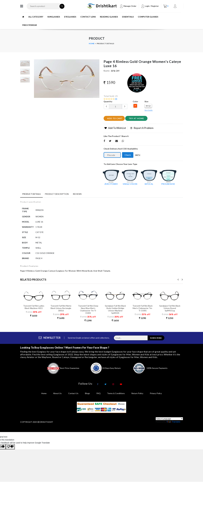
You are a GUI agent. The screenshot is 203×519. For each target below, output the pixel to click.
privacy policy (156, 394)
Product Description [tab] (57, 194)
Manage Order (128, 6)
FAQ (99, 394)
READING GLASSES (109, 17)
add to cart (115, 118)
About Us (57, 394)
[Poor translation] (10, 447)
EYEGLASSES (70, 17)
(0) (110, 99)
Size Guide (148, 110)
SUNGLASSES (53, 17)
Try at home (136, 118)
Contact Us (73, 394)
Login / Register (150, 6)
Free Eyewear (29, 25)
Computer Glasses (148, 17)
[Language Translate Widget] (169, 419)
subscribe (156, 339)
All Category (35, 17)
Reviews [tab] (77, 194)
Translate (173, 422)
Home (91, 43)
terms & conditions (116, 394)
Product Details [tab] (31, 194)
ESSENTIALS (128, 17)
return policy (137, 394)
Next (182, 280)
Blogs (87, 394)
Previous (178, 280)
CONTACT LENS (88, 17)
